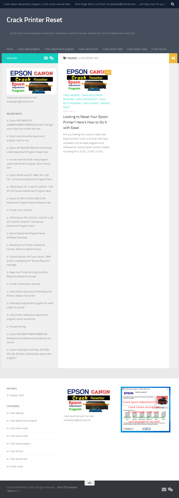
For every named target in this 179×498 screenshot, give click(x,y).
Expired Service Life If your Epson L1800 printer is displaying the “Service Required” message (29, 260)
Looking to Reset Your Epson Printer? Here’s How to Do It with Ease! (85, 122)
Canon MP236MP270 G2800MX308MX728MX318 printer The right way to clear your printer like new (30, 124)
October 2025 (17, 395)
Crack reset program (29, 49)
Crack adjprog (71, 95)
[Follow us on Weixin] (51, 58)
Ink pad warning (18, 326)
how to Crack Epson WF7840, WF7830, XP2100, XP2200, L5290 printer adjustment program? (29, 353)
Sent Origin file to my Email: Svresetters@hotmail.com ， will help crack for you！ (120, 4)
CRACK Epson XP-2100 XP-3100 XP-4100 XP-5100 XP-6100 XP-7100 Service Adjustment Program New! (30, 221)
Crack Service (159, 49)
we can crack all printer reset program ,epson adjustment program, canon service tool (29, 163)
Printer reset (16, 466)
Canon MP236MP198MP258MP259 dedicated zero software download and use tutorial (29, 338)
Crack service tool (88, 49)
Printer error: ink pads (21, 210)
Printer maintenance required (25, 283)
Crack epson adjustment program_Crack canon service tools (37, 4)
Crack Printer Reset (34, 20)
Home (9, 49)
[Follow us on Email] (46, 58)
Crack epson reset (137, 49)
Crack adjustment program (59, 49)
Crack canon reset (113, 49)
